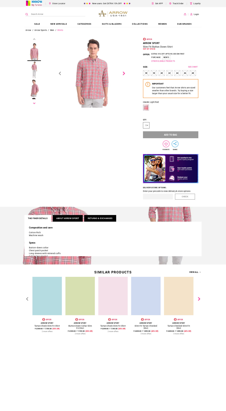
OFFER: (146, 54)
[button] (146, 107)
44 (177, 73)
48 (193, 73)
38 (146, 73)
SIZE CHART (193, 67)
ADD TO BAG (170, 134)
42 (169, 73)
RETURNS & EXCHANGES (100, 218)
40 (162, 73)
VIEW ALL (195, 272)
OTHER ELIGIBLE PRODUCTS (163, 61)
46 (185, 73)
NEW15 (166, 57)
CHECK (185, 196)
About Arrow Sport (67, 218)
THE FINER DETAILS (38, 218)
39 (154, 73)
